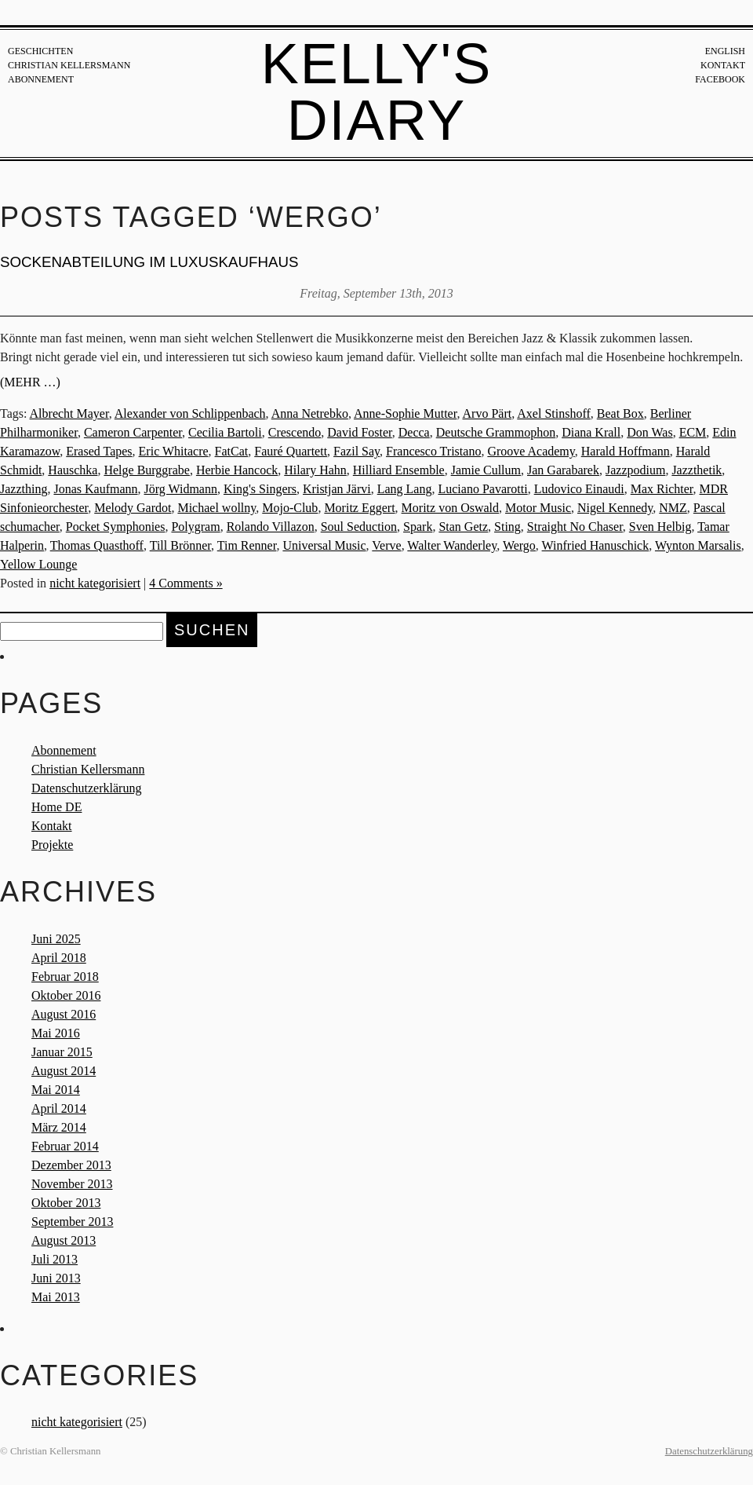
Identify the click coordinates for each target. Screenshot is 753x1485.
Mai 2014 (55, 1089)
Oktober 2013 (65, 1202)
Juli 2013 (54, 1259)
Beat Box (620, 413)
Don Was (649, 432)
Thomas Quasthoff (97, 545)
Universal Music (324, 545)
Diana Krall (591, 432)
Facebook (720, 79)
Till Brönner (180, 545)
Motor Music (538, 507)
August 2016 (63, 1014)
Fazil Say (356, 451)
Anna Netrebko (309, 413)
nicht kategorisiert (94, 583)
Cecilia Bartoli (225, 432)
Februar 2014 (65, 1146)
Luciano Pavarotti (482, 489)
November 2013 (72, 1184)
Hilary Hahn (315, 470)
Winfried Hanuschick (595, 545)
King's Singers (260, 489)
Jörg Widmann (180, 489)
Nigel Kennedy (615, 507)
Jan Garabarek (563, 470)
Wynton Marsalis (698, 545)
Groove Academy (530, 451)
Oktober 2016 (65, 995)
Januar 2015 (62, 1052)
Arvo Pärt (487, 413)
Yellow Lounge (38, 564)
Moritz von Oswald (450, 507)
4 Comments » (185, 583)
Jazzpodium (635, 470)
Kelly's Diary (377, 92)
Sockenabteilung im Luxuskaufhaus (149, 262)
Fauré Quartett (290, 451)
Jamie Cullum (486, 470)
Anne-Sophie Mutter (405, 413)
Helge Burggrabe (146, 470)
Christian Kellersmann (69, 65)
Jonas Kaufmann (95, 489)
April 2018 (58, 957)
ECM (693, 432)
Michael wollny (216, 507)
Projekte (52, 844)
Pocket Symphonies (116, 526)
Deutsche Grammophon (495, 432)
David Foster (359, 432)
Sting (507, 526)
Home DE (56, 807)
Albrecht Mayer (69, 413)
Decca (414, 432)
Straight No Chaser (575, 526)
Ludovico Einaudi (579, 489)
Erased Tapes (99, 451)
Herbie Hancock (237, 470)
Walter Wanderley (452, 545)
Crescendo (295, 432)
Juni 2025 (56, 938)
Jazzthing (23, 489)
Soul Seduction (359, 526)
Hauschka (72, 470)
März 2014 (58, 1127)
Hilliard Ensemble (399, 470)
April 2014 (58, 1108)
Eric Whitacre (174, 451)
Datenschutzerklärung (86, 788)
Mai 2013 (55, 1297)
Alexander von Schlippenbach (190, 413)
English (725, 51)
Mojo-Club (290, 507)
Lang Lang (404, 489)
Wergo (519, 545)
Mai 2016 (55, 1033)
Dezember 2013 (71, 1165)
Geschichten (40, 51)
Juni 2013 (56, 1278)
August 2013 (63, 1240)
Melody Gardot (132, 507)
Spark (417, 526)
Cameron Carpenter (133, 432)
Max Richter (662, 489)
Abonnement (41, 79)
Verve (386, 545)
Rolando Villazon (271, 526)
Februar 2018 (65, 976)
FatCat (232, 451)
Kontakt (722, 65)
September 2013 (72, 1221)
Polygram (195, 526)
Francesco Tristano (433, 451)
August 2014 (63, 1070)
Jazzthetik (696, 470)
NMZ (673, 507)
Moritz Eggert (359, 507)
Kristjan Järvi (337, 489)
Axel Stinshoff (553, 413)
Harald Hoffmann (625, 451)
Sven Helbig (660, 526)
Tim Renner (247, 545)
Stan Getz (463, 526)
